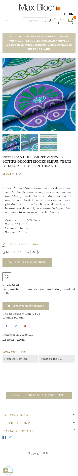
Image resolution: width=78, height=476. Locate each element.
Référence (8, 334)
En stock (8, 339)
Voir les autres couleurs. (20, 244)
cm (40, 252)
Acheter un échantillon (25, 306)
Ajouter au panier (27, 263)
